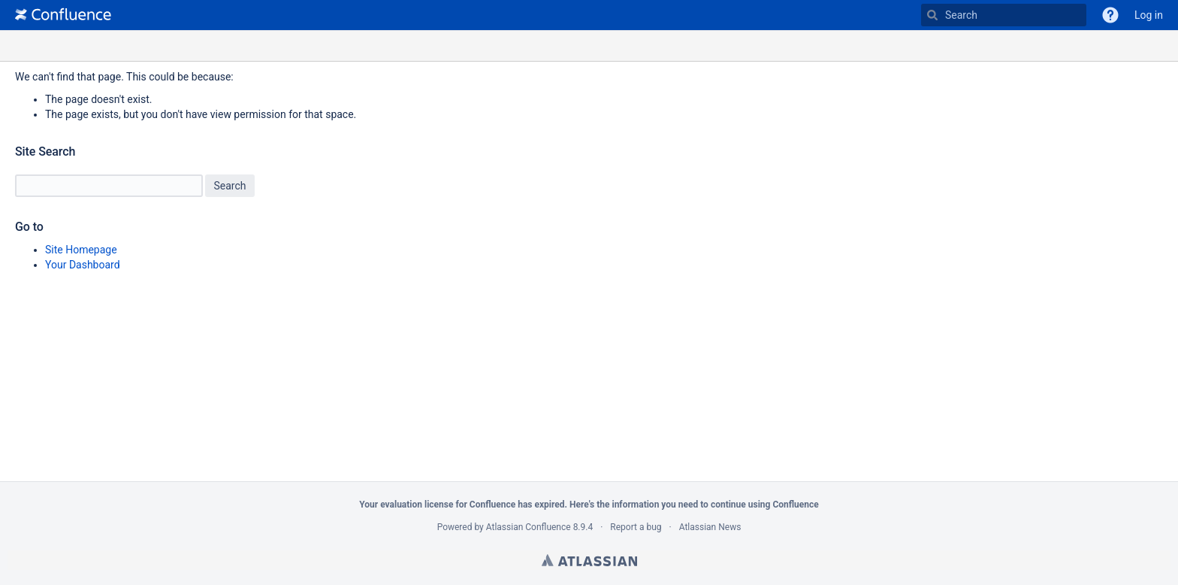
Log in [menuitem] (1148, 15)
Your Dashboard (82, 265)
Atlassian (589, 560)
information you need (655, 504)
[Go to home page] (63, 15)
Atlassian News (710, 527)
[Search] (932, 15)
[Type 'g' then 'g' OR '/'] (1003, 15)
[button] (1110, 15)
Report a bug (635, 527)
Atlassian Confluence (528, 527)
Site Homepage (81, 250)
